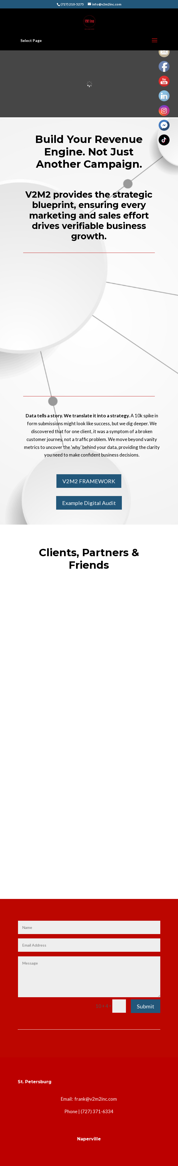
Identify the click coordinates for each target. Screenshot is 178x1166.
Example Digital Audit (89, 503)
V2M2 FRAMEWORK (88, 481)
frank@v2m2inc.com (95, 1099)
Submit (145, 1006)
